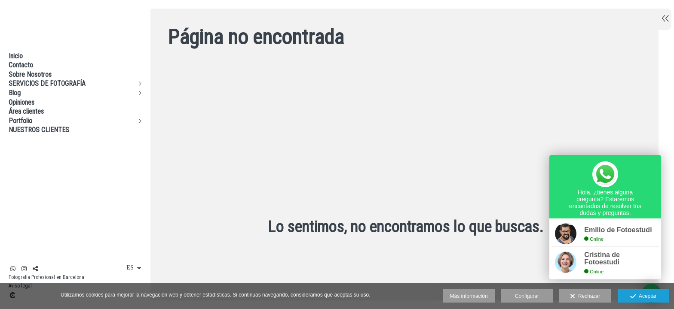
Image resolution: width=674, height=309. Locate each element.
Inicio (16, 56)
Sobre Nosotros (30, 74)
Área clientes (26, 111)
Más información (469, 296)
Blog (15, 93)
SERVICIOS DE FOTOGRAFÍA (47, 83)
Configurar (527, 296)
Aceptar (643, 296)
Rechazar (585, 296)
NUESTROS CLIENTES (39, 130)
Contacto (21, 65)
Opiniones (21, 102)
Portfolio (20, 121)
